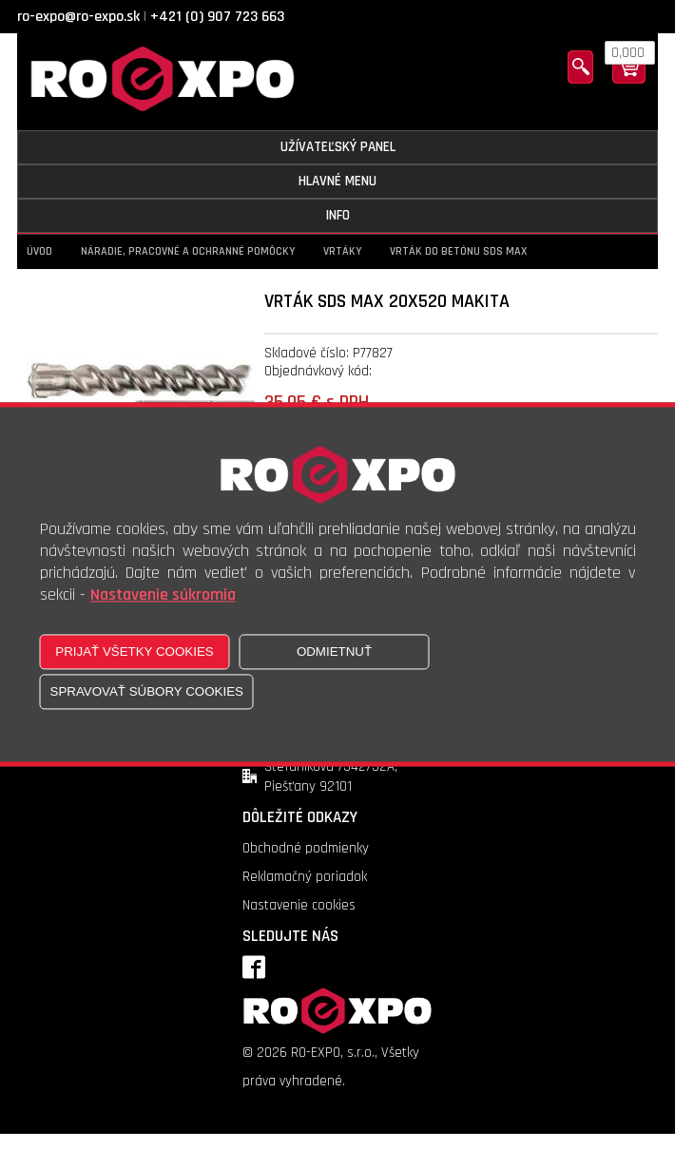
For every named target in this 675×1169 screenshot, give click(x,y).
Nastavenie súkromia (163, 595)
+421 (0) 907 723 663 (217, 17)
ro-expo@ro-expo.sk (78, 17)
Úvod (39, 251)
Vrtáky (342, 251)
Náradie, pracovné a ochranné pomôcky (188, 251)
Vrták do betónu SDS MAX (458, 251)
